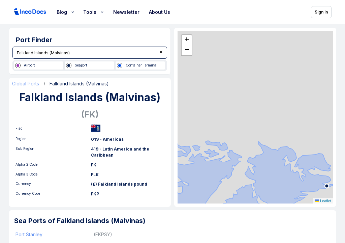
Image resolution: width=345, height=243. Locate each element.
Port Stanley (28, 234)
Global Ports (25, 83)
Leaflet (323, 201)
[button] (187, 40)
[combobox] (89, 53)
